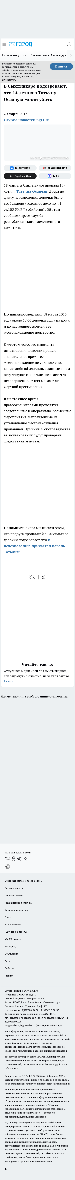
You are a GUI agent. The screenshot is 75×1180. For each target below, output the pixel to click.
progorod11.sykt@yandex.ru (20, 1025)
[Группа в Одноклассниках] (14, 858)
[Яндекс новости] (55, 168)
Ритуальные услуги (14, 55)
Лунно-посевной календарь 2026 (52, 55)
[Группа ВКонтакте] (20, 168)
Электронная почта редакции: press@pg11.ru (30, 1013)
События (9, 968)
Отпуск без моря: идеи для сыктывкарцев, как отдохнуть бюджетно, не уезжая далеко (37, 676)
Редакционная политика (18, 902)
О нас (8, 917)
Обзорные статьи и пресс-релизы (23, 880)
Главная (9, 975)
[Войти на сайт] (69, 44)
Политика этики (14, 895)
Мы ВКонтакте (13, 939)
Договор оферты (14, 887)
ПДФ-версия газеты (16, 931)
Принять (61, 66)
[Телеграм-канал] (20, 858)
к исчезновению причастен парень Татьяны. (34, 546)
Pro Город (10, 946)
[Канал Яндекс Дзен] (20, 176)
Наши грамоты (13, 924)
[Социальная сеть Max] (55, 176)
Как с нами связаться (16, 909)
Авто (7, 960)
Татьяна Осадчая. (32, 191)
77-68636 (37, 1075)
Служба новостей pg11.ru (26, 119)
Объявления (11, 953)
